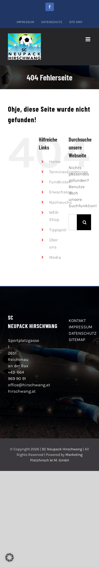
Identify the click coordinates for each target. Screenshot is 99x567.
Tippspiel (57, 229)
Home (54, 161)
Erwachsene (60, 191)
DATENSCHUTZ (82, 333)
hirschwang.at (22, 391)
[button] (9, 557)
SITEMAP (77, 339)
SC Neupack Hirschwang (62, 449)
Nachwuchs (60, 202)
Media (55, 257)
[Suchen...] (73, 222)
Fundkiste (58, 181)
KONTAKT (77, 320)
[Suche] (85, 222)
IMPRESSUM (80, 326)
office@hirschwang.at (29, 384)
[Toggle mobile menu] (88, 39)
